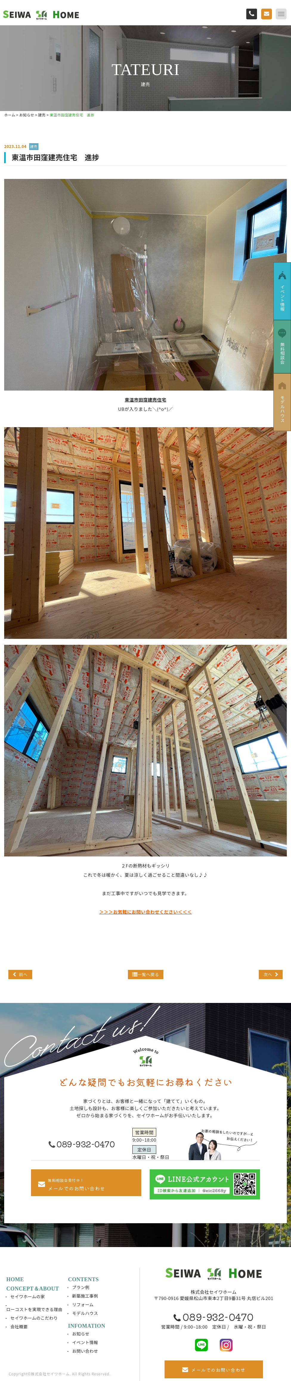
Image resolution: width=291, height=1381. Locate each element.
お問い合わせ (85, 1351)
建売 (34, 146)
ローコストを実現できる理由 (35, 1309)
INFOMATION (87, 1326)
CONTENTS (83, 1279)
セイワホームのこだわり (34, 1318)
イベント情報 (85, 1342)
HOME (15, 1279)
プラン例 (81, 1287)
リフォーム (83, 1304)
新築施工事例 (85, 1296)
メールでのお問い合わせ (213, 1369)
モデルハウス (85, 1313)
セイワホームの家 (28, 1296)
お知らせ (81, 1334)
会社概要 (19, 1326)
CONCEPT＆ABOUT (33, 1288)
